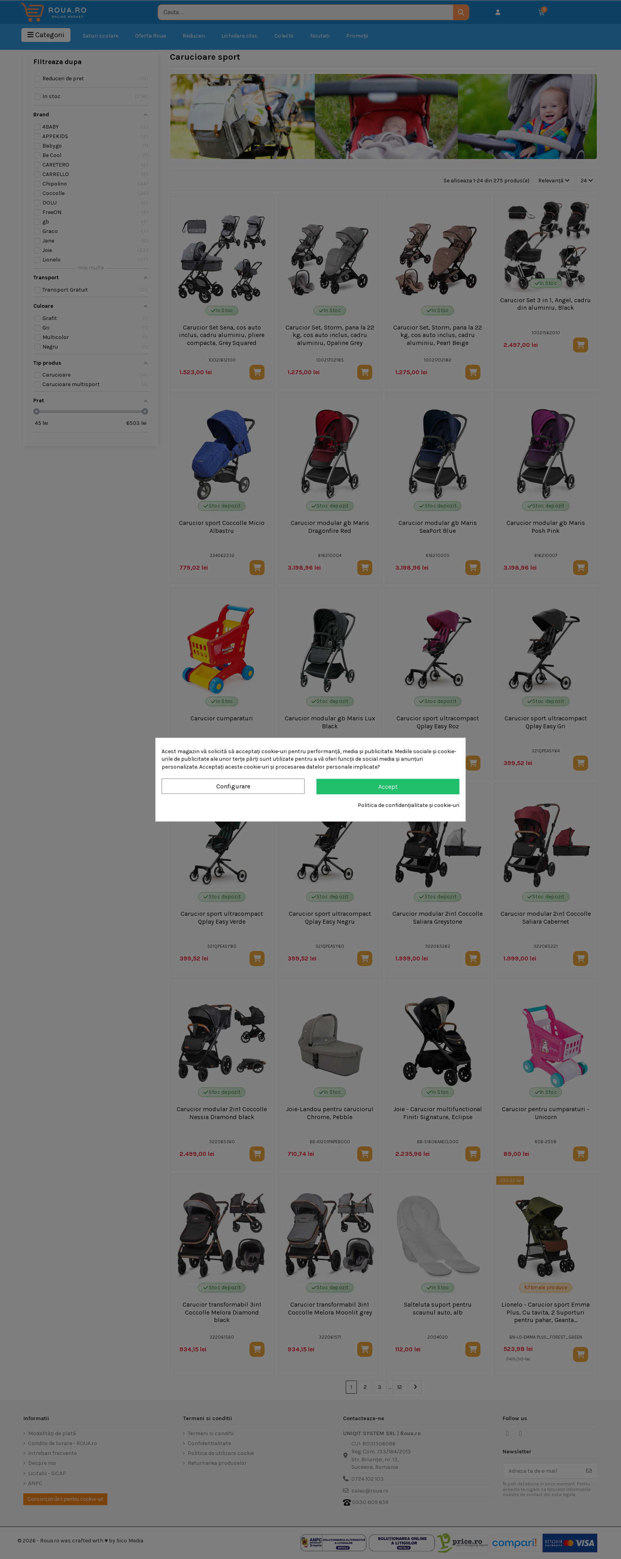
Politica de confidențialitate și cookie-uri (408, 805)
